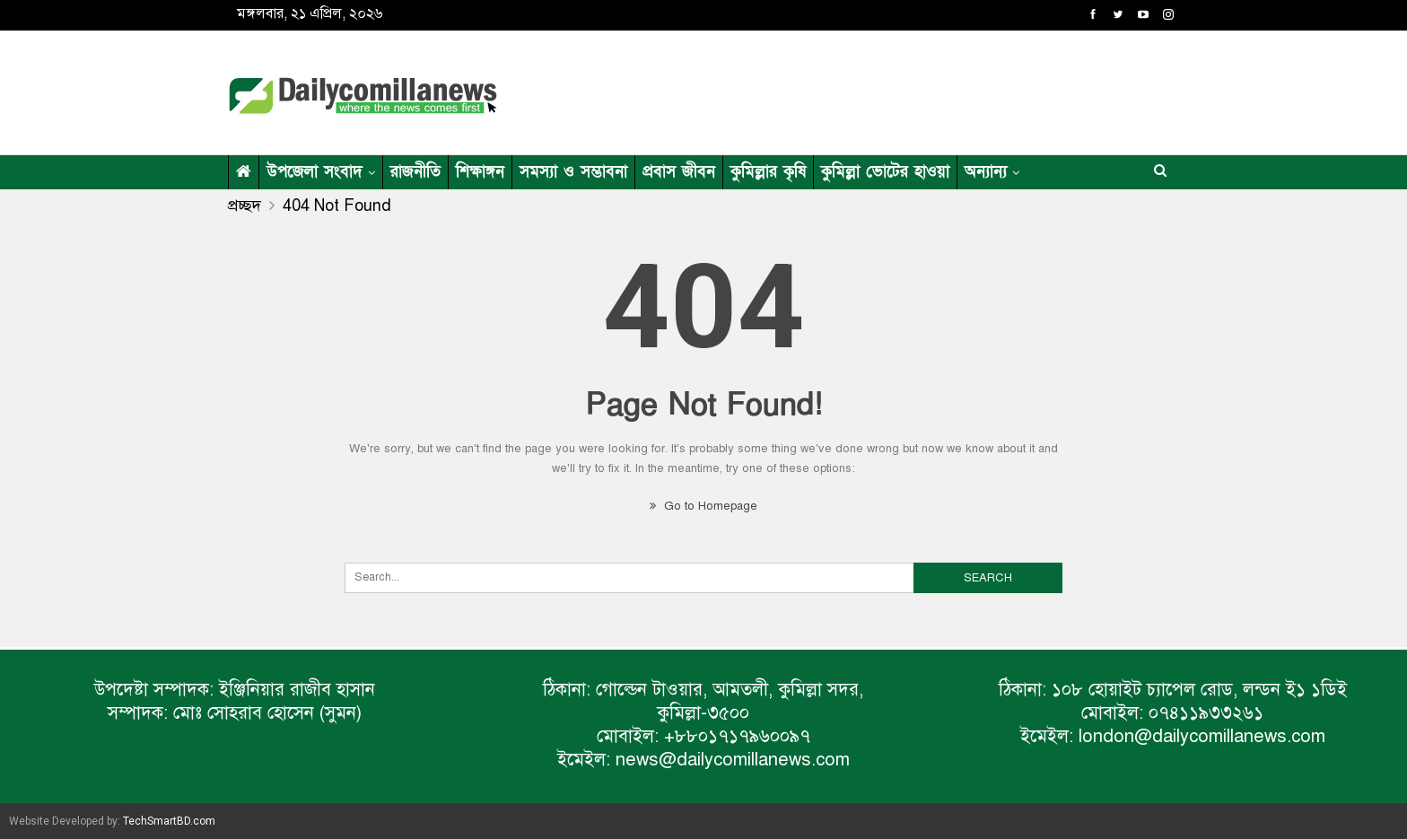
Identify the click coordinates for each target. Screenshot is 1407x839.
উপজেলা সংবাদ (315, 172)
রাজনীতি (415, 172)
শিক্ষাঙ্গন (480, 172)
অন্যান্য (986, 172)
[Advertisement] (877, 89)
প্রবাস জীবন (678, 172)
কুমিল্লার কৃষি (768, 172)
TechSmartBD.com (169, 821)
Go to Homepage (703, 506)
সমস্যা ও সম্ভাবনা (573, 172)
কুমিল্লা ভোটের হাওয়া (885, 172)
